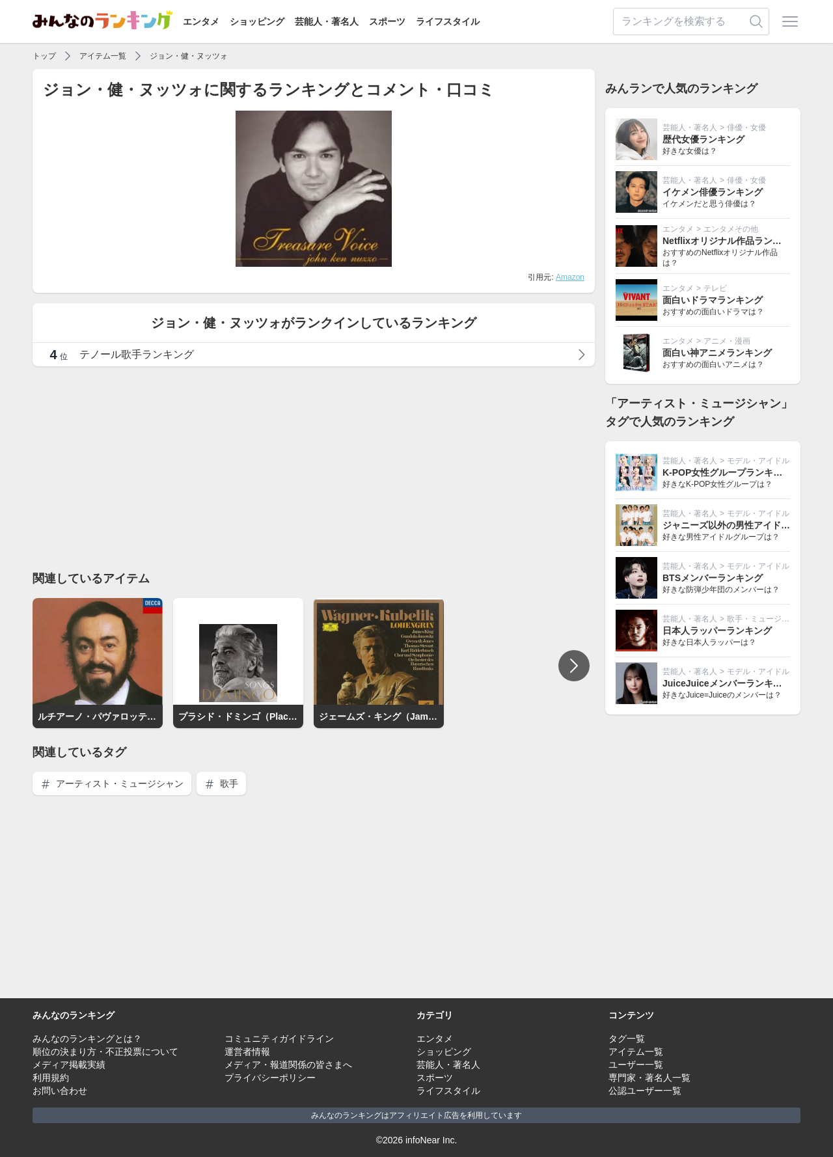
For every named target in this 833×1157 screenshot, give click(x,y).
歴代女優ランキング (703, 139)
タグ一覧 (626, 1038)
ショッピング (257, 21)
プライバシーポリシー (270, 1077)
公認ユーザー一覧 (644, 1090)
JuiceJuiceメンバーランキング (726, 683)
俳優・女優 (746, 127)
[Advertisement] (314, 468)
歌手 (221, 783)
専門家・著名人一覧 (649, 1077)
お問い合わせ (60, 1090)
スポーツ (387, 21)
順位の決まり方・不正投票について (105, 1051)
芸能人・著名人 (327, 21)
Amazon (570, 277)
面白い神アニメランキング (717, 352)
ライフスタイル (448, 21)
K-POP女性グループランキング (726, 472)
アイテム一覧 (102, 56)
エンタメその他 (730, 229)
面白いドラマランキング (712, 300)
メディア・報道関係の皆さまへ (288, 1064)
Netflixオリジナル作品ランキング (731, 241)
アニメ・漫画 (726, 341)
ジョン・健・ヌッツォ (189, 56)
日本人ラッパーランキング (717, 630)
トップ (44, 56)
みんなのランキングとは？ (87, 1038)
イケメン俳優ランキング (712, 192)
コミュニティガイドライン (279, 1038)
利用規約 (51, 1077)
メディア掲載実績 (69, 1064)
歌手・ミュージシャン (766, 618)
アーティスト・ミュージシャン (112, 783)
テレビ (715, 288)
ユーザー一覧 (635, 1064)
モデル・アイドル (758, 460)
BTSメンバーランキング (712, 578)
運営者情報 (247, 1051)
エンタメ (201, 21)
